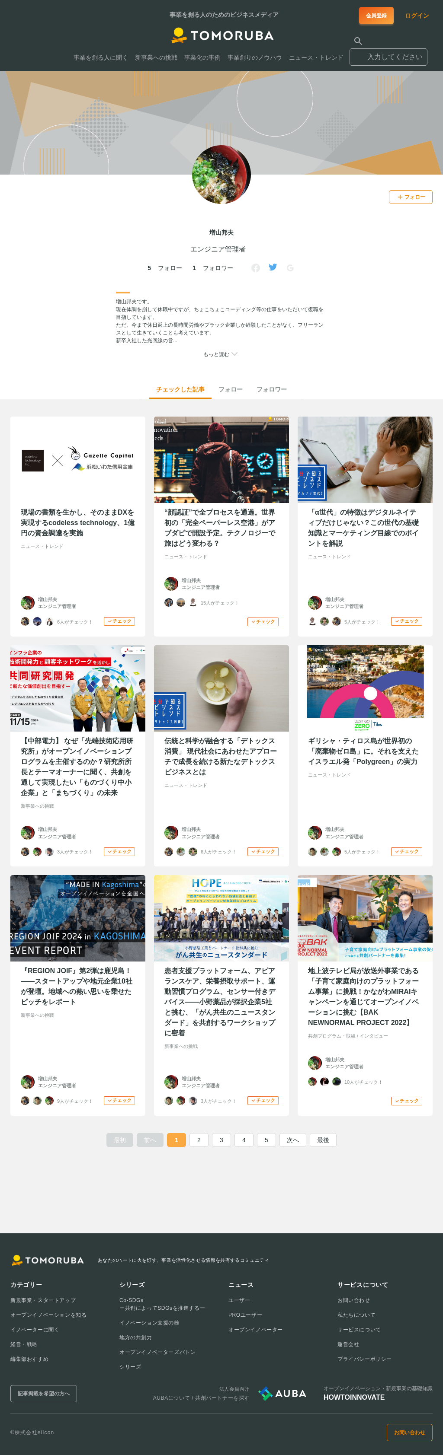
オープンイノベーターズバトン (157, 1352)
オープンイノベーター (255, 1330)
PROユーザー (245, 1315)
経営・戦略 (24, 1344)
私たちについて (356, 1315)
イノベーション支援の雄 (149, 1323)
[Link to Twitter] (273, 267)
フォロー (230, 389)
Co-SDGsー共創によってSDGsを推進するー (162, 1304)
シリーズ (130, 1367)
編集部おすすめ (29, 1359)
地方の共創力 (135, 1337)
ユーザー (239, 1300)
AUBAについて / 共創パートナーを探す (201, 1398)
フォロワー (272, 389)
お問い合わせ (353, 1300)
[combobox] (388, 53)
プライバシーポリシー (364, 1359)
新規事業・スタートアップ (43, 1300)
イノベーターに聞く (34, 1330)
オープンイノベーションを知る (48, 1315)
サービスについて (359, 1330)
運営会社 (348, 1344)
